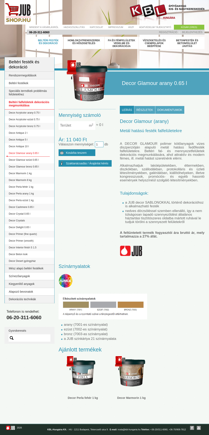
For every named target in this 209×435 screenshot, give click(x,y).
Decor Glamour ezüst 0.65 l (24, 159)
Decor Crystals (17, 220)
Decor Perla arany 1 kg (21, 193)
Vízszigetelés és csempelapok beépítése (154, 43)
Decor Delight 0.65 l (19, 227)
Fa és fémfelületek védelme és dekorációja (121, 43)
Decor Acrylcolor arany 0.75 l (24, 112)
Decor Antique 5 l (18, 139)
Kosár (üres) (189, 27)
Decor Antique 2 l (18, 133)
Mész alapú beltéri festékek (26, 268)
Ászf (131, 27)
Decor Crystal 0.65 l (19, 213)
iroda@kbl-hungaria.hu (129, 429)
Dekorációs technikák (22, 299)
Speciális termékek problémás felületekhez (28, 92)
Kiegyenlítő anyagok (21, 284)
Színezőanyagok (19, 276)
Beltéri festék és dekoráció (48, 42)
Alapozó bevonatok (21, 291)
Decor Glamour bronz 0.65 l (24, 166)
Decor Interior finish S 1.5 (22, 247)
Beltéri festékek (18, 83)
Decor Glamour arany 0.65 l (24, 153)
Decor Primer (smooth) (21, 240)
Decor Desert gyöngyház (22, 261)
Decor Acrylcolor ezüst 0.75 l (24, 119)
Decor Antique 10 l (19, 146)
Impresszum (115, 27)
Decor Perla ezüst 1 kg (21, 200)
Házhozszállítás (74, 27)
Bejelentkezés (192, 32)
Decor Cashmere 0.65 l (21, 207)
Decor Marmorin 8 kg (20, 180)
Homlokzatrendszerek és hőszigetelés (84, 42)
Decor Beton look (18, 254)
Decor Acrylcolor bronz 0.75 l (24, 126)
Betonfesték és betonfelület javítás (187, 43)
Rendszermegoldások (22, 75)
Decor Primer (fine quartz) (23, 234)
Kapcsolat (96, 27)
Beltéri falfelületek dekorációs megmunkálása (29, 103)
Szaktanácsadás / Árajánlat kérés (87, 163)
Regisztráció (168, 32)
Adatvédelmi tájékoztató (155, 27)
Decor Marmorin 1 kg (20, 173)
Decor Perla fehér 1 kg (21, 186)
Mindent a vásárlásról (44, 27)
